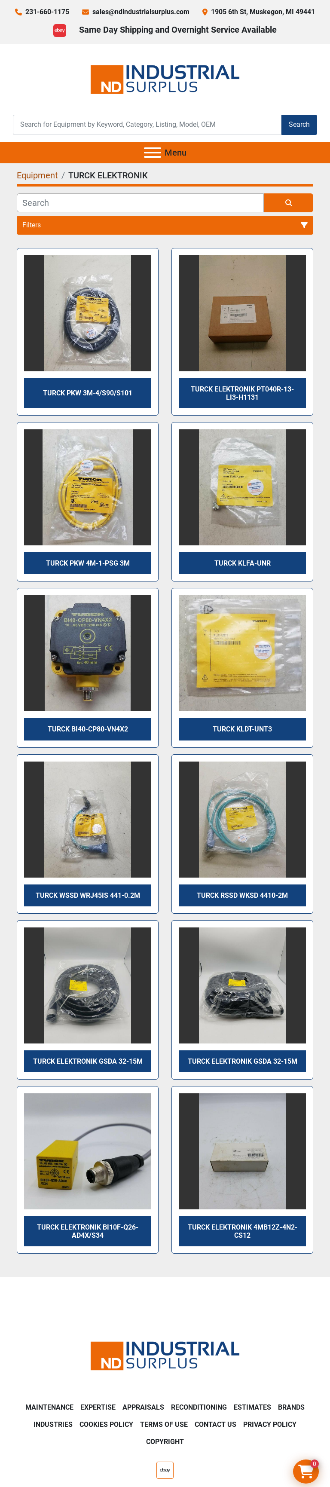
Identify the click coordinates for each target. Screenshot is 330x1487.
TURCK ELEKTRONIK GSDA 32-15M (88, 1061)
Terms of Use (164, 1424)
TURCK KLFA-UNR (242, 563)
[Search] (147, 125)
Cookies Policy (106, 1424)
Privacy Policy (269, 1424)
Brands (291, 1407)
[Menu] (152, 152)
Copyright (165, 1442)
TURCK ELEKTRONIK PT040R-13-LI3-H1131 (242, 393)
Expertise (98, 1407)
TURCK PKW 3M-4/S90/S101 (87, 393)
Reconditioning (199, 1407)
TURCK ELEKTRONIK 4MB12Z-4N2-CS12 (242, 1231)
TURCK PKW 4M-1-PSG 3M (88, 563)
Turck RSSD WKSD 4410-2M (242, 895)
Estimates (252, 1407)
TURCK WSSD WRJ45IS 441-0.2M (88, 895)
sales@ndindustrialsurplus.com (140, 12)
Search (299, 124)
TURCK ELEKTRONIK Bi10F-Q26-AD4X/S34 (87, 1231)
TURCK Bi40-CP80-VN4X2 (88, 729)
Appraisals (143, 1407)
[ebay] (59, 30)
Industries (53, 1424)
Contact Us (215, 1424)
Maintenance (49, 1407)
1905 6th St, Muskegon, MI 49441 (263, 12)
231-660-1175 (47, 12)
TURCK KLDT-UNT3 (242, 729)
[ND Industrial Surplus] (165, 1355)
